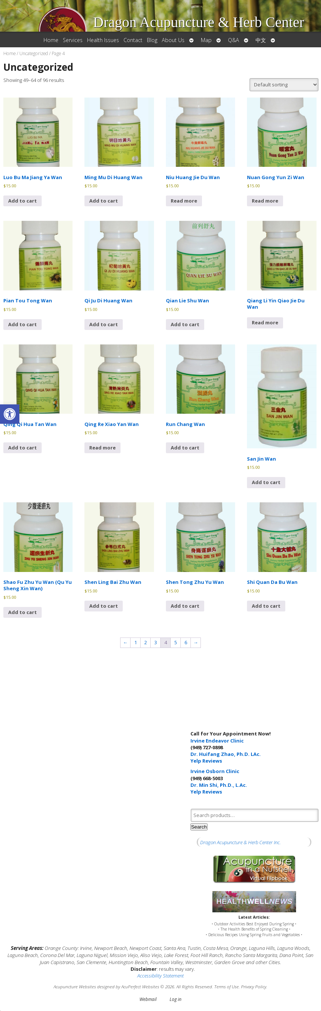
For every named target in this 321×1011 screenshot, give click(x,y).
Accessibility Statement (160, 975)
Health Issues (103, 40)
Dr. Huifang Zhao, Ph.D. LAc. (225, 754)
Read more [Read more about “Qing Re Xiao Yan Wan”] (102, 447)
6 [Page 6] (185, 642)
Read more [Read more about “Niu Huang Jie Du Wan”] (184, 200)
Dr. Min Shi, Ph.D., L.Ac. (218, 785)
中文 (261, 40)
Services (73, 40)
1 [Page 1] (135, 642)
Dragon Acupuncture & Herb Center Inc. (240, 842)
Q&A (233, 40)
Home (51, 40)
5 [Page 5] (175, 642)
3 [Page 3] (155, 642)
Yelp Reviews (206, 760)
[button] (9, 414)
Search (199, 827)
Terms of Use (226, 986)
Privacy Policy (253, 986)
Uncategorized (33, 53)
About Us (173, 40)
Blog (152, 40)
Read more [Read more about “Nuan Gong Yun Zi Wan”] (265, 200)
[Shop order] (284, 84)
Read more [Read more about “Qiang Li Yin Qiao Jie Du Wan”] (265, 322)
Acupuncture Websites (75, 986)
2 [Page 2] (145, 642)
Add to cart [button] (22, 200)
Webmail (148, 999)
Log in (176, 999)
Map (206, 40)
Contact (132, 40)
